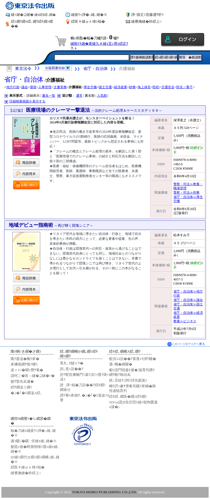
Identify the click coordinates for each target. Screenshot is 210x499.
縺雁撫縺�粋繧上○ (146, 21)
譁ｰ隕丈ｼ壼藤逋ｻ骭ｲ (147, 15)
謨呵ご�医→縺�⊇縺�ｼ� (33, 376)
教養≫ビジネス (184, 321)
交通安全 (167, 87)
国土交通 (105, 87)
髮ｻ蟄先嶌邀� (22, 381)
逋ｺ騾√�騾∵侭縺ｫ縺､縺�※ (34, 441)
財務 (132, 87)
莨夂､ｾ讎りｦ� (71, 363)
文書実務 (60, 87)
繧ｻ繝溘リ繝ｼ (21, 387)
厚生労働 (90, 87)
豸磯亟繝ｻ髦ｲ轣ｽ (24, 364)
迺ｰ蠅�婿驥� (120, 364)
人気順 (102, 96)
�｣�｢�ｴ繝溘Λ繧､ (26, 393)
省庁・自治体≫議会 (188, 300)
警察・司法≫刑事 (186, 192)
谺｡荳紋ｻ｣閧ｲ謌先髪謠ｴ (128, 380)
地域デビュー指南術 (51, 225)
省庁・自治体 (95, 68)
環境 (33, 87)
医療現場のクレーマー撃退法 (85, 110)
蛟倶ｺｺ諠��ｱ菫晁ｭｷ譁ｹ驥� (132, 359)
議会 (24, 87)
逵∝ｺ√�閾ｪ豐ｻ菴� (27, 370)
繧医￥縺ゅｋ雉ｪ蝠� (88, 21)
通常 (79, 96)
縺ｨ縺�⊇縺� (33, 15)
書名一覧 (48, 96)
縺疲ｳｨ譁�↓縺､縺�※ (89, 15)
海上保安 (144, 87)
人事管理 (44, 87)
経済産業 (120, 87)
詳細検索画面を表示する (27, 101)
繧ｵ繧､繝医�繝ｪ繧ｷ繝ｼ (128, 396)
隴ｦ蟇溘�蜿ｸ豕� (25, 359)
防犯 (156, 87)
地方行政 (12, 87)
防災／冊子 (184, 87)
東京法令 (23, 68)
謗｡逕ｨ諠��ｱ (71, 369)
